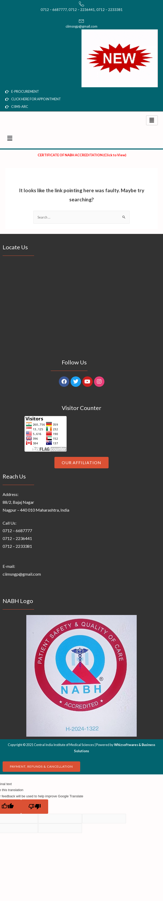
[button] (81, 138)
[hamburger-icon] (152, 120)
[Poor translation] (34, 806)
